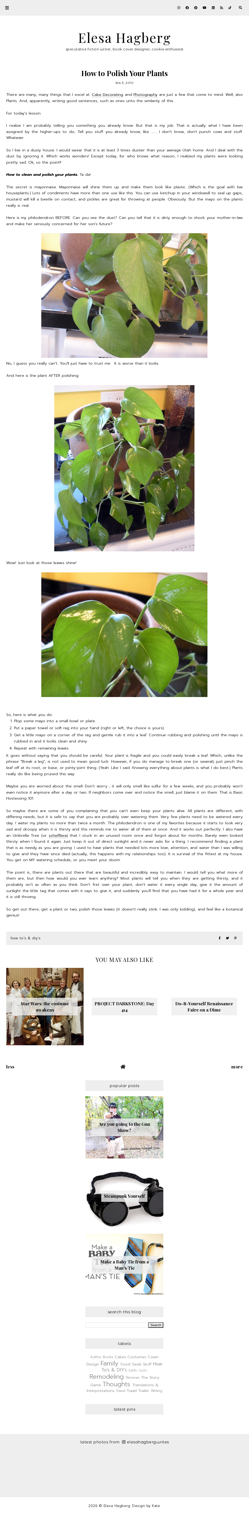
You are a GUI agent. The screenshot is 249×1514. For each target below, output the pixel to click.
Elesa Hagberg (124, 37)
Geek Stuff (141, 1364)
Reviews (133, 1377)
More (237, 1066)
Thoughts (116, 1384)
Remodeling (106, 1376)
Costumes (136, 1357)
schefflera (58, 835)
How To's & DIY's (26, 938)
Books (108, 1357)
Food (125, 1364)
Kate (156, 1505)
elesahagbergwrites (145, 1441)
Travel (120, 1391)
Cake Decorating (107, 94)
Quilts (142, 1370)
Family (109, 1363)
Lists (133, 1370)
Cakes (120, 1357)
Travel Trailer (138, 1391)
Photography (145, 94)
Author (96, 1357)
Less (10, 1066)
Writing (156, 1391)
